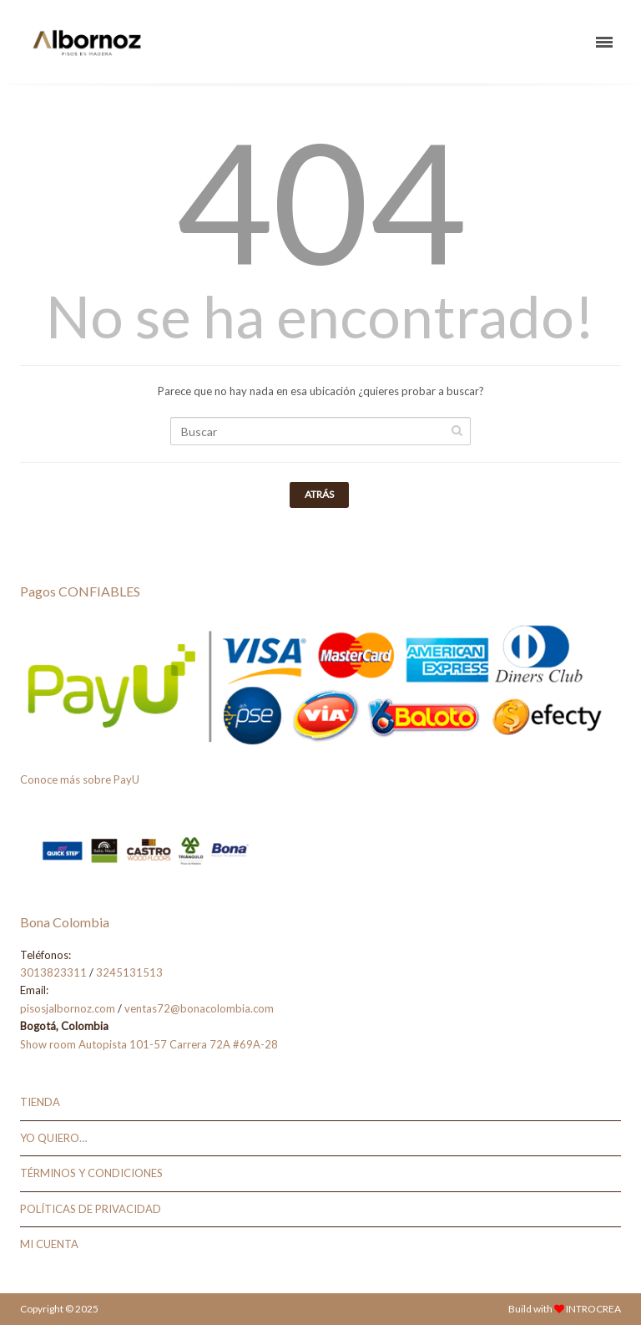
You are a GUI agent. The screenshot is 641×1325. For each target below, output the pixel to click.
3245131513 (129, 972)
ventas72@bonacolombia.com (199, 1008)
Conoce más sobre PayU (79, 779)
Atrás (319, 494)
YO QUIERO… (53, 1138)
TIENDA (40, 1102)
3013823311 (53, 972)
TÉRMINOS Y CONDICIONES (91, 1173)
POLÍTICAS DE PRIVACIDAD (90, 1209)
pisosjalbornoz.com (67, 1008)
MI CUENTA (49, 1244)
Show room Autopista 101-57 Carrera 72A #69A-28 (149, 1044)
